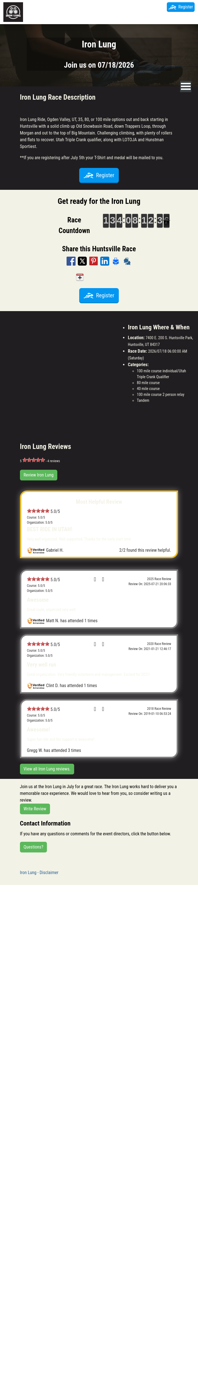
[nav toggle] (186, 86)
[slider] (33, 460)
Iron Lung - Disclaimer (39, 872)
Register (181, 7)
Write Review (35, 808)
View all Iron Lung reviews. (47, 769)
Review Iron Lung (39, 475)
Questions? (33, 847)
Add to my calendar (99, 276)
